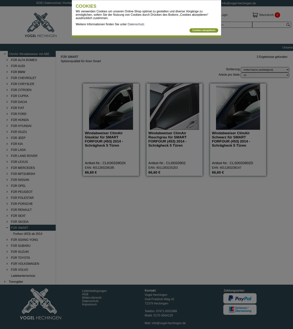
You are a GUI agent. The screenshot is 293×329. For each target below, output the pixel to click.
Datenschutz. (136, 24)
